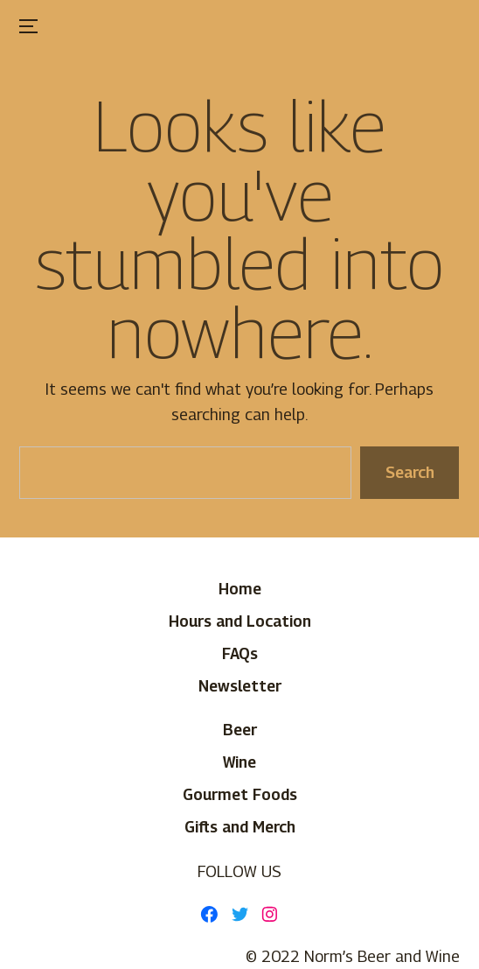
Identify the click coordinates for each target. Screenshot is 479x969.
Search (409, 471)
